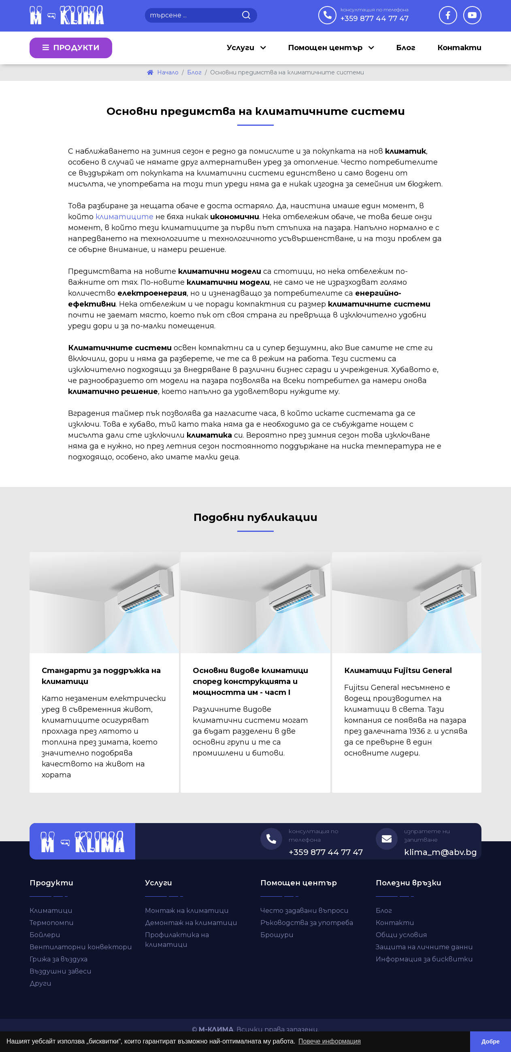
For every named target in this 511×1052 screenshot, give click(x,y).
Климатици (51, 910)
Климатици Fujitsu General (398, 670)
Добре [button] (490, 1041)
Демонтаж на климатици (191, 923)
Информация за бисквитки (424, 959)
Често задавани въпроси (304, 910)
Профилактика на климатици (177, 939)
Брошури (277, 935)
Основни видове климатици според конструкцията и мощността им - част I (250, 681)
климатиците (124, 216)
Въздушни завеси (61, 971)
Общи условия (401, 935)
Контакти (459, 47)
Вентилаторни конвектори (81, 947)
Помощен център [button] (326, 47)
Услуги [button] (241, 47)
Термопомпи (52, 923)
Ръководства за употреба (306, 923)
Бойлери (45, 935)
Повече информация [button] (329, 1041)
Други (40, 983)
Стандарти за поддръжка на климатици (101, 676)
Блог (405, 47)
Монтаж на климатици (187, 910)
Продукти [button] (71, 47)
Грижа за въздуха (58, 959)
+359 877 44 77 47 (375, 14)
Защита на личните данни (424, 947)
